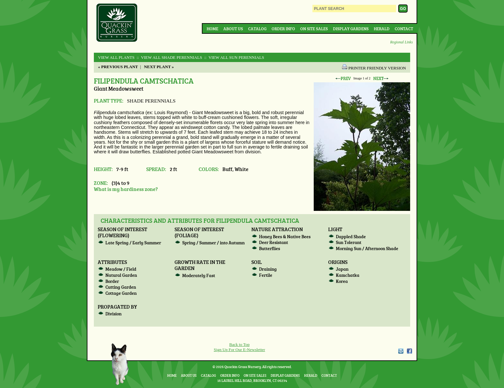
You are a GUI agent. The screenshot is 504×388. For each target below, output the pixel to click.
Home (212, 29)
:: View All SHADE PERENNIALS (169, 57)
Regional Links (401, 42)
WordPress (400, 351)
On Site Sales (314, 29)
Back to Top (239, 344)
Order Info (283, 29)
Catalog (257, 29)
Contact (404, 29)
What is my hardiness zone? (126, 188)
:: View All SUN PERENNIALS (233, 57)
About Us (233, 29)
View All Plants (116, 57)
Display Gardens (351, 29)
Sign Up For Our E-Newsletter (239, 349)
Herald (382, 29)
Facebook (409, 351)
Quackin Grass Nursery (117, 23)
